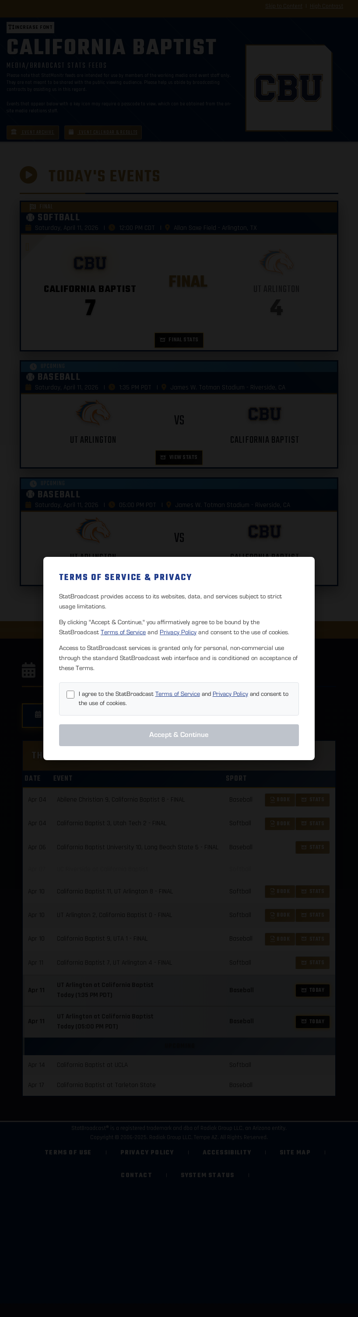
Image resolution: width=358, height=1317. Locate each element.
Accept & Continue (179, 734)
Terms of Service (123, 632)
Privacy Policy (178, 632)
